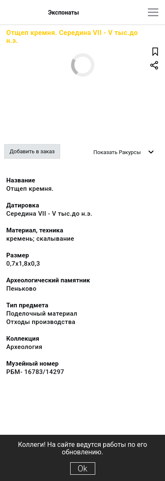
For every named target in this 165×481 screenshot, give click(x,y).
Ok (82, 469)
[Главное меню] (153, 12)
